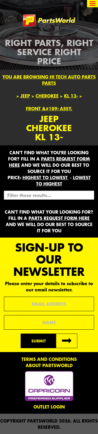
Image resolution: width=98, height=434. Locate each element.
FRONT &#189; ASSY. (49, 108)
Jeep (25, 96)
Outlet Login (49, 407)
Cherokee (47, 96)
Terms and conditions (49, 359)
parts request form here (59, 218)
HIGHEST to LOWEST (45, 177)
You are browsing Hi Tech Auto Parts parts (49, 80)
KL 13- (71, 96)
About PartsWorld (49, 365)
